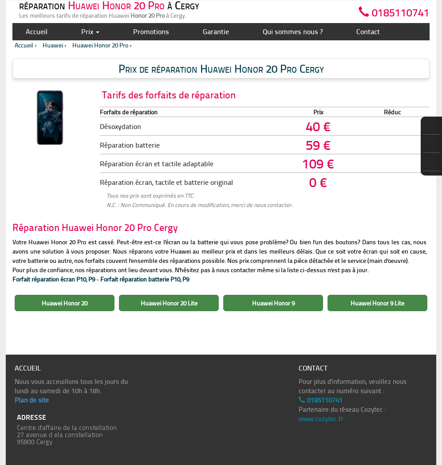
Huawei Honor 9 (273, 303)
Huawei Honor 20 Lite (169, 303)
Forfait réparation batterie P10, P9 (144, 279)
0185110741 (394, 11)
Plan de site (32, 400)
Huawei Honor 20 (64, 303)
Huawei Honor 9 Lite (377, 303)
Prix (90, 31)
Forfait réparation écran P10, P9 (53, 279)
